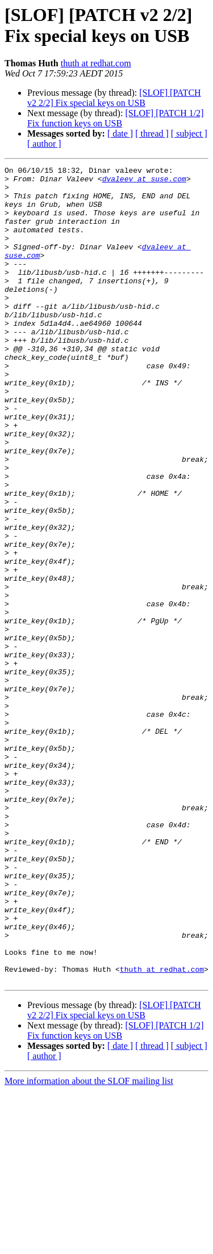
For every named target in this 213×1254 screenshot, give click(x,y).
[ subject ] (189, 133)
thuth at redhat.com (96, 63)
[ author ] (44, 143)
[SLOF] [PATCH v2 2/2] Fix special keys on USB (114, 98)
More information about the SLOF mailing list (89, 1244)
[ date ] (120, 133)
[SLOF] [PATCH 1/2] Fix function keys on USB (115, 118)
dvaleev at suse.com (144, 182)
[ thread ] (152, 133)
